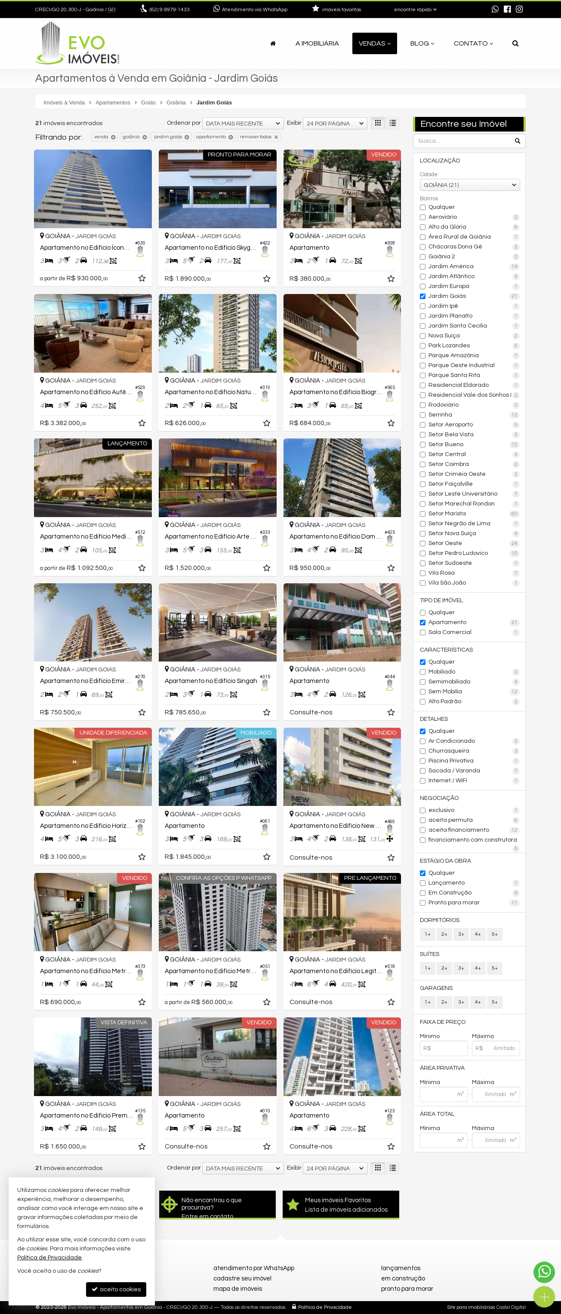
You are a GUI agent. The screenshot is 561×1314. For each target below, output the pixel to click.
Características (446, 650)
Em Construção (474, 893)
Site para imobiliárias (471, 1307)
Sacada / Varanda (474, 771)
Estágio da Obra (445, 861)
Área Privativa (442, 1068)
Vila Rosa (474, 573)
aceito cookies (116, 1289)
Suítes (429, 954)
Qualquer (441, 207)
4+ (478, 934)
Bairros (429, 199)
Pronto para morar (474, 903)
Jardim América (474, 266)
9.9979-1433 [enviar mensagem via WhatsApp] (170, 9)
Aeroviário (474, 217)
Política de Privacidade (325, 1307)
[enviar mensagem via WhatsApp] (495, 10)
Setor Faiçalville (474, 484)
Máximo (483, 1036)
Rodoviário (474, 405)
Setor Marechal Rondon (474, 504)
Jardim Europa (474, 286)
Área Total (437, 1114)
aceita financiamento (474, 830)
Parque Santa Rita (474, 375)
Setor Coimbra (474, 464)
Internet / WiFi (474, 781)
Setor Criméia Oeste (474, 474)
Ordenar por (184, 123)
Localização (440, 161)
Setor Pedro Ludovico (474, 553)
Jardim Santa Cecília (474, 326)
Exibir (294, 123)
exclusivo (474, 810)
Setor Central (474, 454)
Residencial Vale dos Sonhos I (474, 395)
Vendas (375, 43)
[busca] (515, 43)
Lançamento (474, 883)
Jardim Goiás (474, 296)
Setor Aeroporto (474, 425)
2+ (444, 934)
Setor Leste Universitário (474, 494)
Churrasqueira (474, 751)
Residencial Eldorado (474, 385)
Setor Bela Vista (474, 435)
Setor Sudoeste (474, 563)
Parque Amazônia (474, 355)
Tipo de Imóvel (441, 600)
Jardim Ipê (474, 306)
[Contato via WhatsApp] (544, 1272)
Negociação (439, 798)
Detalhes (434, 719)
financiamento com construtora (474, 841)
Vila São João (474, 583)
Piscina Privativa (474, 761)
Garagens (436, 988)
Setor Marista (474, 514)
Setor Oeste (474, 543)
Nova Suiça (474, 336)
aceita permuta (474, 820)
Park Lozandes (474, 346)
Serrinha (474, 415)
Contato (473, 43)
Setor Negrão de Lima (474, 524)
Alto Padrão (474, 701)
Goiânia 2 (474, 257)
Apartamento (474, 622)
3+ (461, 934)
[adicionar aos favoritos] (142, 280)
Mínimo (430, 1036)
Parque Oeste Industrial (474, 365)
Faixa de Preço (442, 1022)
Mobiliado (474, 672)
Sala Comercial (474, 632)
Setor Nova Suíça (474, 533)
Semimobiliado (474, 682)
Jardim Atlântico (474, 276)
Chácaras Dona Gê (474, 247)
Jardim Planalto (474, 316)
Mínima (430, 1082)
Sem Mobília (474, 692)
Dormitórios (439, 920)
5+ (495, 934)
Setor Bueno (474, 444)
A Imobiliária (317, 43)
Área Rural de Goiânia (474, 237)
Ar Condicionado (474, 741)
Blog (422, 43)
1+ (428, 934)
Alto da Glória (474, 227)
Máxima (483, 1082)
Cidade (429, 175)
